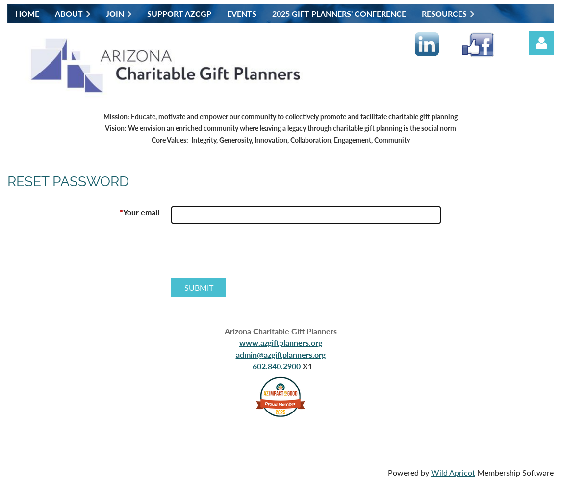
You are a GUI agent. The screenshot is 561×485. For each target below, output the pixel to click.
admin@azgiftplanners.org (281, 354)
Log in (541, 43)
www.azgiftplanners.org (280, 342)
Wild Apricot (453, 472)
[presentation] (245, 255)
